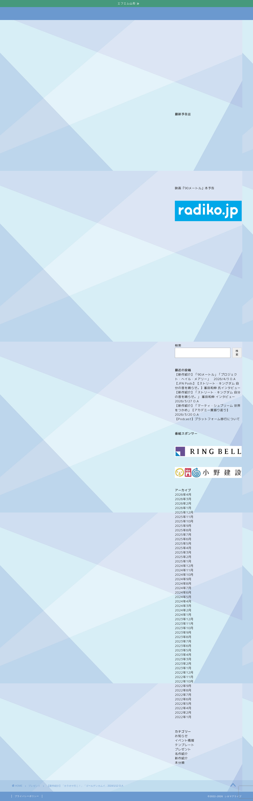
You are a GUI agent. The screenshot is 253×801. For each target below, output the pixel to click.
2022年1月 (183, 717)
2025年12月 (184, 512)
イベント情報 (139, 24)
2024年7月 (183, 588)
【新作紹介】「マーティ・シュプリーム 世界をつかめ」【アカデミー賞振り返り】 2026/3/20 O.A (207, 410)
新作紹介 (181, 758)
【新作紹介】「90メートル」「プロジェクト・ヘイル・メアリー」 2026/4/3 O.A (206, 376)
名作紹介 (181, 754)
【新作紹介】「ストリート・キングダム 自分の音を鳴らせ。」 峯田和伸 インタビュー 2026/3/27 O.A (207, 396)
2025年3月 (183, 552)
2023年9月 (183, 632)
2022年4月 (183, 708)
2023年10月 (184, 628)
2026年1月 (183, 508)
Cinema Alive (126, 14)
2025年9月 (183, 526)
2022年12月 (184, 672)
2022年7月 (183, 695)
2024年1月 (183, 615)
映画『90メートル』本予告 (194, 188)
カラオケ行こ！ (36, 647)
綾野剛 (119, 647)
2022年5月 (183, 704)
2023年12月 (184, 619)
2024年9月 (183, 579)
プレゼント (164, 24)
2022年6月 (183, 699)
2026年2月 (183, 503)
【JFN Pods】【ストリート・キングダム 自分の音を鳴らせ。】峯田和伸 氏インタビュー (207, 385)
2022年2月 (183, 712)
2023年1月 (183, 668)
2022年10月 (184, 681)
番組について (80, 24)
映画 (107, 647)
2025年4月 (183, 548)
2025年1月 (183, 561)
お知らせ (181, 736)
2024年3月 (183, 606)
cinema (19, 647)
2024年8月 (183, 583)
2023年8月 (183, 637)
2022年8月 (183, 690)
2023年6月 (183, 646)
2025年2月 (183, 557)
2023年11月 (184, 623)
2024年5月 (183, 597)
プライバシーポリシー (27, 796)
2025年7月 (183, 535)
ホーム (58, 24)
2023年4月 (183, 655)
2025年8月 (183, 530)
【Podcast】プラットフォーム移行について (207, 419)
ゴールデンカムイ (59, 647)
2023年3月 (183, 659)
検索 (178, 345)
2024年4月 (183, 601)
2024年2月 (183, 610)
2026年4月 (183, 494)
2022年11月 (184, 677)
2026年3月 (183, 499)
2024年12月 (184, 566)
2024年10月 (184, 575)
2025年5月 (183, 543)
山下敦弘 (78, 647)
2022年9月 (183, 686)
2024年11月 (184, 570)
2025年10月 (184, 521)
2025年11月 (184, 517)
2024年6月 (183, 592)
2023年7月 (183, 641)
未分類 (180, 763)
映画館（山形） (190, 24)
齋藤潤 (132, 647)
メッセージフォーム (110, 24)
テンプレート (184, 745)
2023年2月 (183, 664)
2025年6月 (183, 539)
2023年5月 (183, 650)
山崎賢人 (93, 647)
